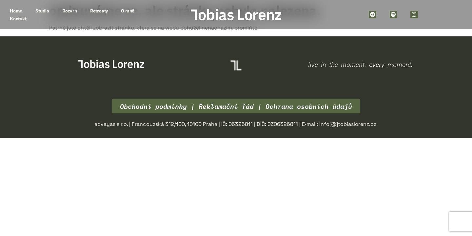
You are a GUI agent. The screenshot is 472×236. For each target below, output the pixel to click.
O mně (127, 11)
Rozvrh (69, 11)
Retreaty (99, 11)
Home (16, 11)
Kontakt (18, 19)
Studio (42, 11)
